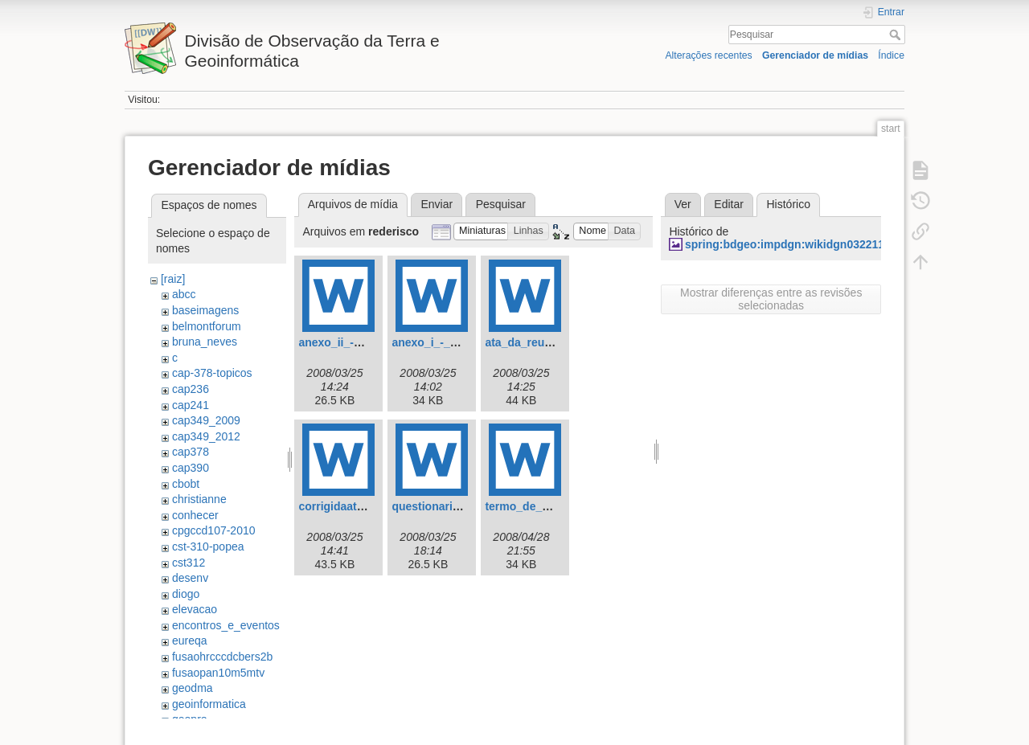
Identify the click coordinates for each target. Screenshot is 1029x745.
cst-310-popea (208, 546)
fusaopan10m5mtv (218, 672)
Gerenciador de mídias (815, 55)
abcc (184, 294)
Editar (729, 204)
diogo (185, 593)
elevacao (194, 609)
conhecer (195, 515)
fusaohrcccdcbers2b (222, 656)
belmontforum (206, 326)
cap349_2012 (206, 436)
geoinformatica (209, 704)
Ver (682, 204)
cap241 (190, 405)
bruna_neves (204, 341)
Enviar (436, 204)
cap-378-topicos (212, 372)
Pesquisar (896, 34)
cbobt (185, 483)
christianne (199, 499)
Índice (891, 55)
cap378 (190, 451)
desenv (190, 577)
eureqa (189, 640)
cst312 (188, 562)
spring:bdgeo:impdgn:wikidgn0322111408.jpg (807, 244)
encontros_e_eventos (226, 625)
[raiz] (173, 278)
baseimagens (205, 310)
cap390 (190, 467)
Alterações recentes (708, 55)
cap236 (190, 389)
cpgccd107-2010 (214, 530)
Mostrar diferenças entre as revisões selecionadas (771, 299)
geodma (192, 688)
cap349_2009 (206, 420)
